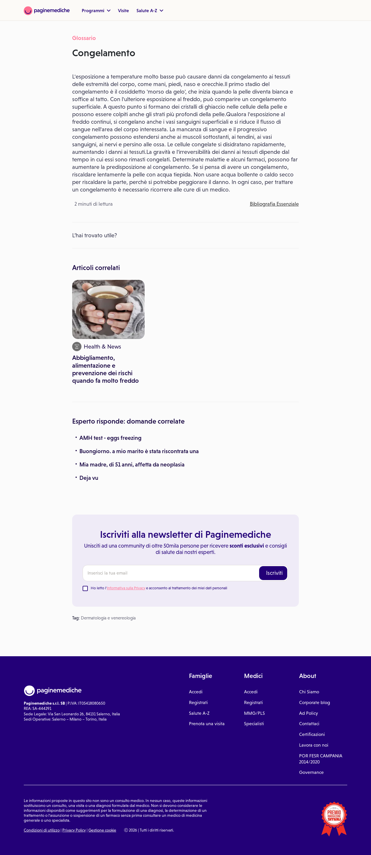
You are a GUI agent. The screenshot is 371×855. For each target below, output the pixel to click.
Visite (123, 10)
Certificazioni (312, 734)
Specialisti (254, 723)
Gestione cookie (102, 830)
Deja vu (88, 478)
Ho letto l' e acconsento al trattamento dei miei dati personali (159, 588)
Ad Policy (308, 713)
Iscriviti (274, 573)
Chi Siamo (309, 691)
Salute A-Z (150, 10)
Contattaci (309, 723)
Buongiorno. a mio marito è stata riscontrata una (139, 451)
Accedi (196, 691)
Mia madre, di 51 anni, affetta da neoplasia (132, 464)
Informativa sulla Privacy (126, 588)
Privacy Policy (74, 830)
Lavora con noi (313, 745)
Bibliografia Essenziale (274, 204)
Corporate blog (314, 702)
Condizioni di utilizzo (42, 830)
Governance (311, 772)
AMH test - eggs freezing (110, 438)
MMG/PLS (254, 713)
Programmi (96, 10)
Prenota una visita (207, 723)
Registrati (198, 702)
